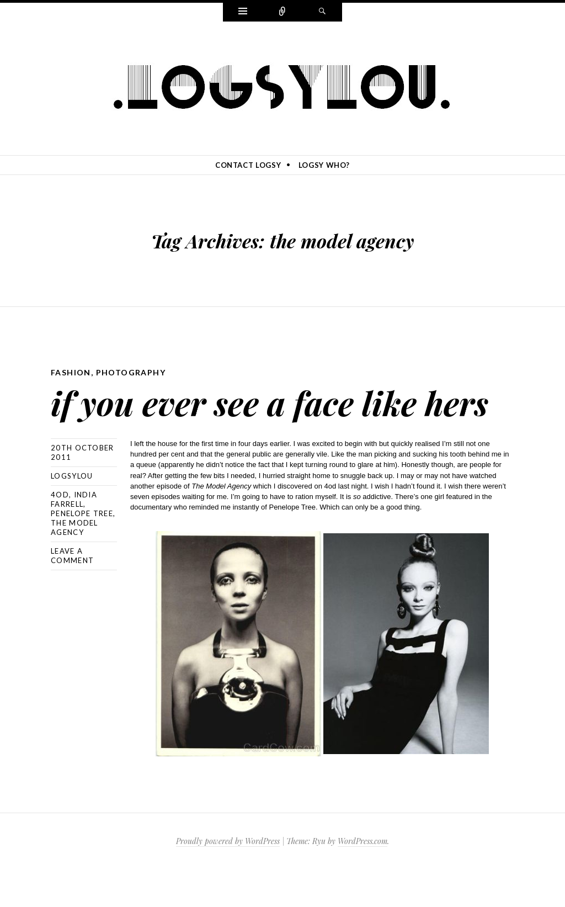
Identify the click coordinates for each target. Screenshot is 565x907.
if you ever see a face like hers (259, 419)
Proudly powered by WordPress (228, 878)
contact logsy (248, 165)
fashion (71, 372)
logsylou (72, 513)
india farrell (74, 537)
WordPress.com (362, 878)
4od (60, 532)
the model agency (74, 565)
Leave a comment (72, 593)
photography (131, 372)
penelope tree (82, 551)
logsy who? (324, 165)
